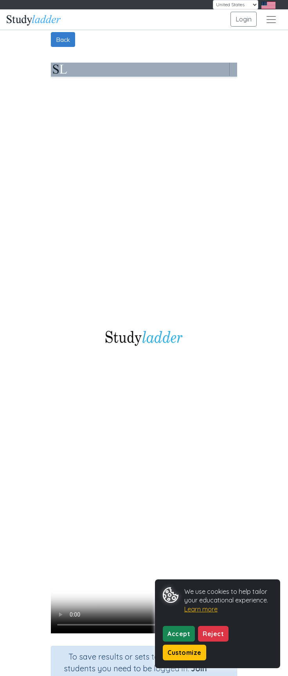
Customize (184, 652)
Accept (178, 634)
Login (244, 19)
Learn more (201, 609)
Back (63, 39)
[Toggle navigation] (271, 19)
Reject (213, 634)
